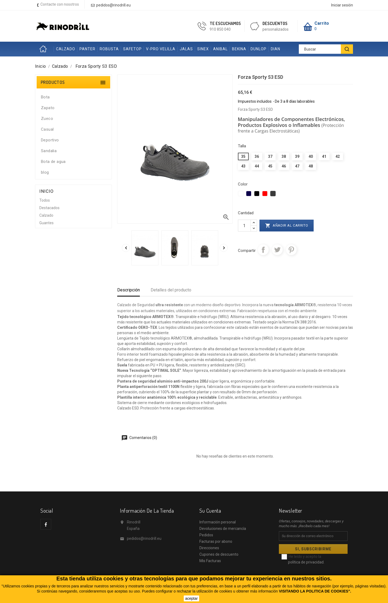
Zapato (47, 107)
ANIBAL (220, 49)
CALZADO (65, 49)
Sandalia (49, 150)
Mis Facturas (210, 561)
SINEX (203, 49)
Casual (47, 129)
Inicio (44, 49)
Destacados (49, 208)
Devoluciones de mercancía (222, 528)
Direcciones (209, 548)
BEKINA (239, 49)
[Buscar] (326, 49)
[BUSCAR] (347, 49)
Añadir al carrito (286, 225)
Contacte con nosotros (59, 4)
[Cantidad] (244, 225)
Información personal (217, 522)
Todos (44, 200)
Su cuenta (210, 510)
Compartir (263, 249)
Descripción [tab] (128, 289)
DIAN (275, 49)
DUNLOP (258, 49)
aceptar (191, 598)
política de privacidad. (306, 562)
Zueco (47, 118)
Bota (45, 97)
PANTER (87, 49)
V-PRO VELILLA (160, 49)
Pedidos (206, 535)
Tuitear (277, 249)
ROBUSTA (109, 49)
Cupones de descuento (218, 554)
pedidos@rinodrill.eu (144, 538)
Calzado (46, 215)
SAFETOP (132, 49)
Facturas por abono (215, 541)
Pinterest (291, 249)
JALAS (186, 49)
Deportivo (50, 140)
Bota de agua (53, 161)
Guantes (46, 223)
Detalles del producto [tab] (171, 289)
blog (45, 172)
